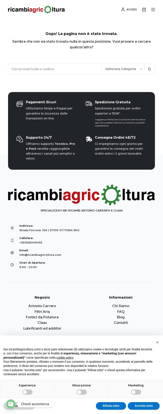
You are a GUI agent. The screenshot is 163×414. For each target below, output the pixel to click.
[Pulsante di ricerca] (149, 69)
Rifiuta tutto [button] (111, 405)
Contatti (121, 323)
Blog (121, 317)
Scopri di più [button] (19, 405)
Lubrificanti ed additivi (42, 328)
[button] (157, 342)
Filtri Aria (42, 312)
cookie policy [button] (64, 357)
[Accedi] (129, 9)
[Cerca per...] (55, 69)
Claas (42, 323)
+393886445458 (30, 242)
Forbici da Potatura (42, 317)
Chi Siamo (120, 306)
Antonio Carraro (42, 306)
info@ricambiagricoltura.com (40, 254)
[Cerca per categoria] (123, 69)
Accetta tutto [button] (144, 405)
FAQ (121, 312)
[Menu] (153, 9)
